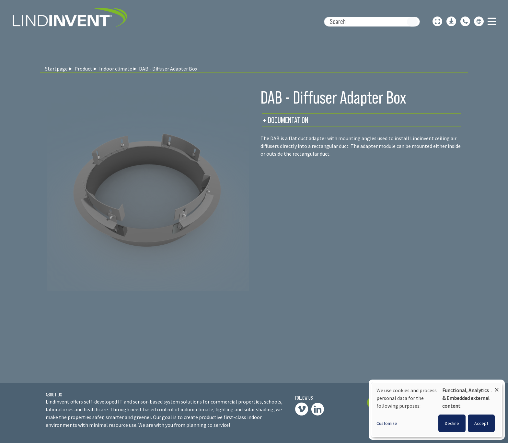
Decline (452, 423)
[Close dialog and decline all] (497, 387)
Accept (481, 423)
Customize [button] (386, 423)
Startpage (56, 68)
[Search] (372, 22)
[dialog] (437, 410)
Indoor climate (115, 68)
